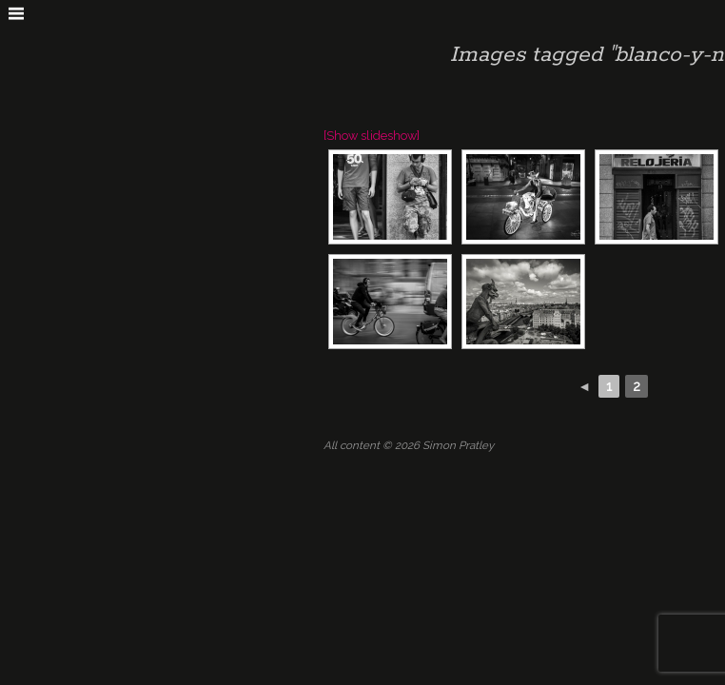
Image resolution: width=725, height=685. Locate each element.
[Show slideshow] (371, 135)
